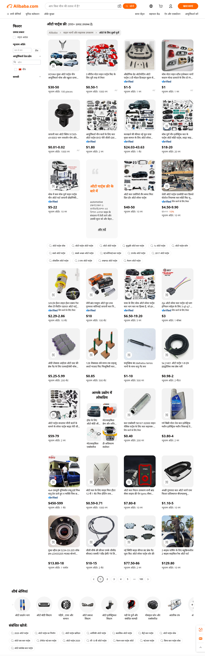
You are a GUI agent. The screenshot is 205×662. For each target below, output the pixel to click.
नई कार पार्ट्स (147, 640)
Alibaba (53, 32)
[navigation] (26, 302)
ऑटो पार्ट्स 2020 (71, 640)
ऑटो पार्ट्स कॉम (180, 245)
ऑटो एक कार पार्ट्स (20, 640)
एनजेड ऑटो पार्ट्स (136, 253)
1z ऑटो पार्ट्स (158, 245)
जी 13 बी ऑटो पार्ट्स (97, 640)
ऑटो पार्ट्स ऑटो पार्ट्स (82, 245)
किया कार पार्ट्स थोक (171, 640)
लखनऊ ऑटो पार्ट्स (107, 260)
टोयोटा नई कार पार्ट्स (46, 640)
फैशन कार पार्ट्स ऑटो (123, 640)
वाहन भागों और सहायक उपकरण (78, 32)
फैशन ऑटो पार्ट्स (132, 260)
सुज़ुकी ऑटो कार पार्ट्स (133, 245)
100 (141, 579)
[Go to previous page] (94, 579)
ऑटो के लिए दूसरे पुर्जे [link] (109, 32)
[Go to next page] (148, 579)
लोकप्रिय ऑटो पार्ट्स (58, 260)
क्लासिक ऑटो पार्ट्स (122, 633)
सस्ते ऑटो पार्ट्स (57, 253)
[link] (200, 629)
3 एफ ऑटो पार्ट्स (83, 260)
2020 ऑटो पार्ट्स (19, 633)
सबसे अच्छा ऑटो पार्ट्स (83, 253)
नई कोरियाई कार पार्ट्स (110, 253)
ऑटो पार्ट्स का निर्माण (45, 633)
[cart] (161, 6)
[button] (119, 6)
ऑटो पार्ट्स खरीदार (71, 633)
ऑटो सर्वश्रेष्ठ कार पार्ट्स (22, 648)
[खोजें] (130, 6)
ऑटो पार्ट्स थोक (57, 245)
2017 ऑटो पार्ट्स (160, 253)
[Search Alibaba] (82, 6)
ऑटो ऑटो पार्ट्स (108, 245)
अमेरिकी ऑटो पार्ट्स (96, 633)
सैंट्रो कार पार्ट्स (145, 633)
